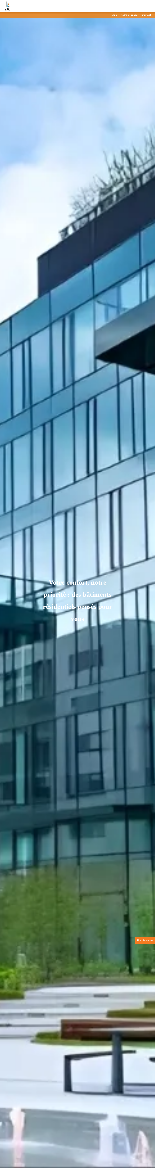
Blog (114, 14)
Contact (146, 14)
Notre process (129, 14)
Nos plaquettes (145, 940)
